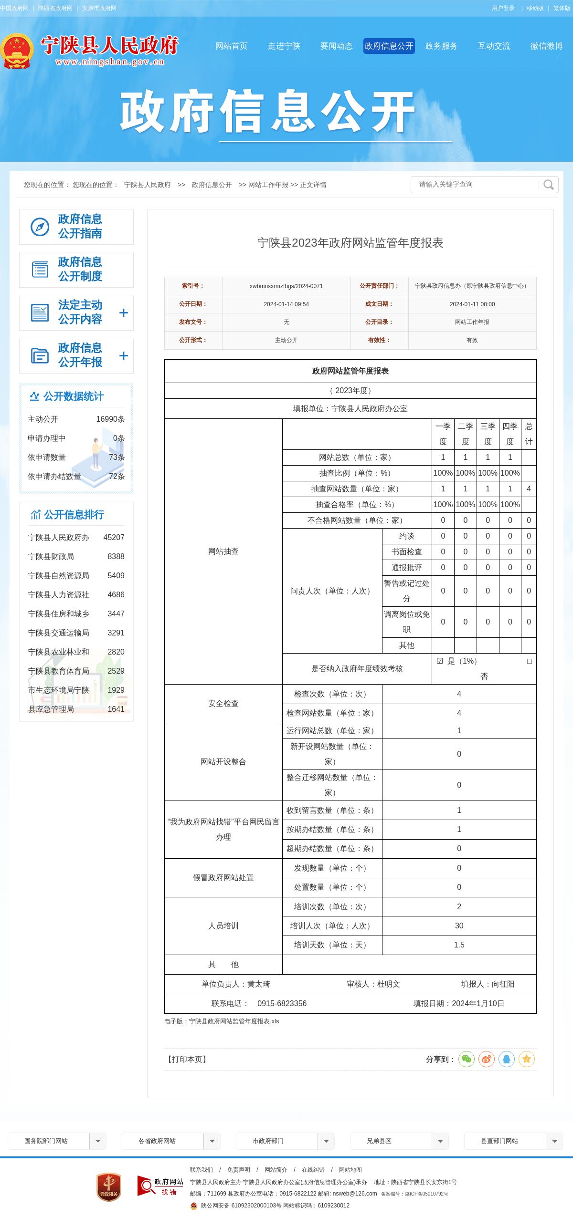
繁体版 (562, 8)
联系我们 (201, 1169)
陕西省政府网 (55, 8)
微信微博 (547, 46)
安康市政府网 (99, 8)
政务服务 (441, 46)
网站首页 (231, 46)
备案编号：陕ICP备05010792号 (414, 1193)
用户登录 (503, 8)
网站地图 (350, 1169)
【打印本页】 (187, 1059)
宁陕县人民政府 (147, 184)
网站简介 (276, 1169)
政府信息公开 (389, 46)
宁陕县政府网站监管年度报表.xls (234, 1021)
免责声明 (238, 1169)
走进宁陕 (284, 46)
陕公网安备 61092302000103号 (236, 1206)
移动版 (535, 8)
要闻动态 (336, 46)
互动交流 (494, 46)
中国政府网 (14, 8)
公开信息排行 (74, 514)
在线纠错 (313, 1169)
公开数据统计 (73, 396)
